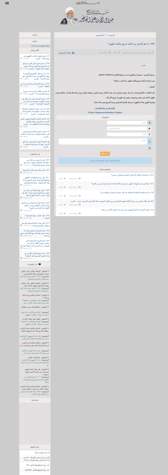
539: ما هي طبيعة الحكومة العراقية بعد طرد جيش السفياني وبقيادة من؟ (123, 192)
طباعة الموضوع (61, 53)
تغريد (140, 65)
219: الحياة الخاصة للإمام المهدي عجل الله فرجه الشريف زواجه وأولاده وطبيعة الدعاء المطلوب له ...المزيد (31, 121)
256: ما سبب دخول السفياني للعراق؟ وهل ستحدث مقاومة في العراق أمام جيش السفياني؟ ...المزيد (32, 111)
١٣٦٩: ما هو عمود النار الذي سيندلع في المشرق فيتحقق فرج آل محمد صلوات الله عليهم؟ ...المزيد (32, 66)
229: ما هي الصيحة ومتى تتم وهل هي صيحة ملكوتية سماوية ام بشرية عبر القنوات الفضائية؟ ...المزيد (32, 101)
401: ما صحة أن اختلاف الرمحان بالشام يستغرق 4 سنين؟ (129, 175)
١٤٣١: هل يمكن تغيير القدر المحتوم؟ (32, 170)
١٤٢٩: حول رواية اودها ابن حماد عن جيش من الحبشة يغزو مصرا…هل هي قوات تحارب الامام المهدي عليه (32, 192)
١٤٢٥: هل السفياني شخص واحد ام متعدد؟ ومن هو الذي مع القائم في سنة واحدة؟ (31, 233)
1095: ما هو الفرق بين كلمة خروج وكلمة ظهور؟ (127, 43)
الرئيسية (108, 35)
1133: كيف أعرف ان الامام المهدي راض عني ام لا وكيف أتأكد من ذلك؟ (124, 210)
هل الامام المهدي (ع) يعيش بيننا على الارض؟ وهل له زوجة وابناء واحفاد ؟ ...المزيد (32, 144)
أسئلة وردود (96, 35)
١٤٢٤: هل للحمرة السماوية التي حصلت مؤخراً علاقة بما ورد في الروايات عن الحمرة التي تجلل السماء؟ (31, 243)
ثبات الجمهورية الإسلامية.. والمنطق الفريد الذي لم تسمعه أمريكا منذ (31, 362)
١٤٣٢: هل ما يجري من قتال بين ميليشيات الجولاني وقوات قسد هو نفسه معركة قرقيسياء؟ (33, 162)
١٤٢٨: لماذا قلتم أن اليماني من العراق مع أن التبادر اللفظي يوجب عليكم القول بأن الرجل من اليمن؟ (32, 205)
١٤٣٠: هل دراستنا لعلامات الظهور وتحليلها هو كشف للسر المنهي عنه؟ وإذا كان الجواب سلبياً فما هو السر (32, 180)
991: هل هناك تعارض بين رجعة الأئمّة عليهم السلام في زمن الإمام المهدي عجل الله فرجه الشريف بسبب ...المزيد (108, 201)
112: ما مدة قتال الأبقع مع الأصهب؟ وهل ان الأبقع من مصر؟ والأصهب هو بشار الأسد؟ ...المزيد (32, 76)
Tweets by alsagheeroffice (37, 46)
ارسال (101, 154)
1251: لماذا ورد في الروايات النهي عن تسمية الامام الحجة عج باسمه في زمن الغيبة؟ (119, 184)
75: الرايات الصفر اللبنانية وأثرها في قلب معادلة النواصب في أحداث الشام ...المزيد (32, 134)
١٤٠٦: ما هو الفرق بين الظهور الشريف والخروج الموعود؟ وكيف (32, 379)
